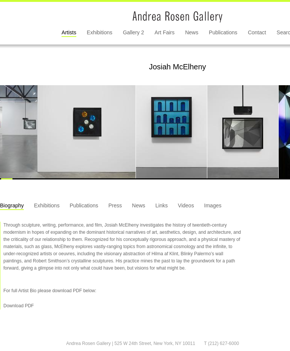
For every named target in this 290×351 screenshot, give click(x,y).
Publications (223, 32)
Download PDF (18, 305)
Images (213, 205)
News (191, 32)
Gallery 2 (133, 32)
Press (115, 205)
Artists (69, 32)
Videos (186, 205)
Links (162, 205)
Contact (257, 32)
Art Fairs (164, 32)
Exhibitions (100, 32)
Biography (12, 205)
